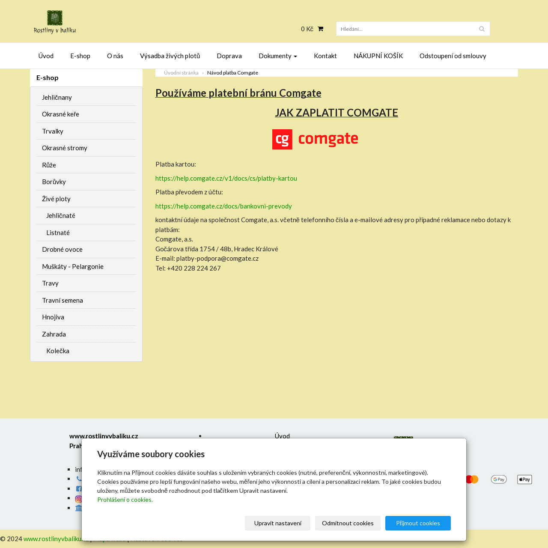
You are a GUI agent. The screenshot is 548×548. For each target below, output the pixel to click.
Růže (49, 165)
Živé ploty (56, 199)
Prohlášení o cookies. (125, 499)
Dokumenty (278, 56)
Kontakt (325, 56)
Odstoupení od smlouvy (453, 56)
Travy (50, 283)
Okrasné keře (60, 114)
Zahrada (54, 334)
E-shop (80, 56)
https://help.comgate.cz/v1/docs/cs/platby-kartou (226, 178)
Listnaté (58, 232)
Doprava (229, 56)
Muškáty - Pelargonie (73, 266)
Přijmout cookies (418, 523)
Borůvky (54, 181)
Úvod (46, 56)
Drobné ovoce (62, 249)
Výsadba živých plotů (170, 56)
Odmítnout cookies (348, 523)
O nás (115, 56)
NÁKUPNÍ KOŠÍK (378, 56)
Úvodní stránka (181, 72)
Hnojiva (53, 317)
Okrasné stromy (64, 148)
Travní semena (62, 300)
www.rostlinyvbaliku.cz (56, 538)
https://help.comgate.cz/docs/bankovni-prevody (223, 206)
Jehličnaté (60, 215)
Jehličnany (57, 97)
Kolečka (57, 350)
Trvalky (52, 131)
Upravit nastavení (277, 523)
